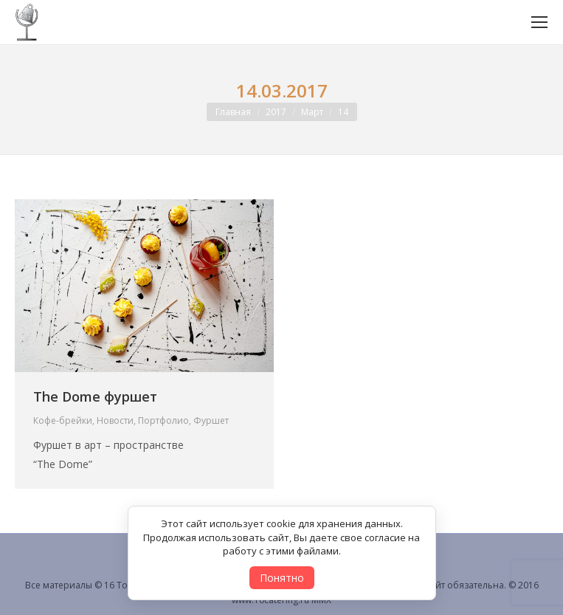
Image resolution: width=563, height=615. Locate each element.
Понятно (282, 578)
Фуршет (211, 420)
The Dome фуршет (95, 396)
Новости (115, 420)
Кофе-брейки (62, 420)
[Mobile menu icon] (539, 22)
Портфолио (163, 420)
